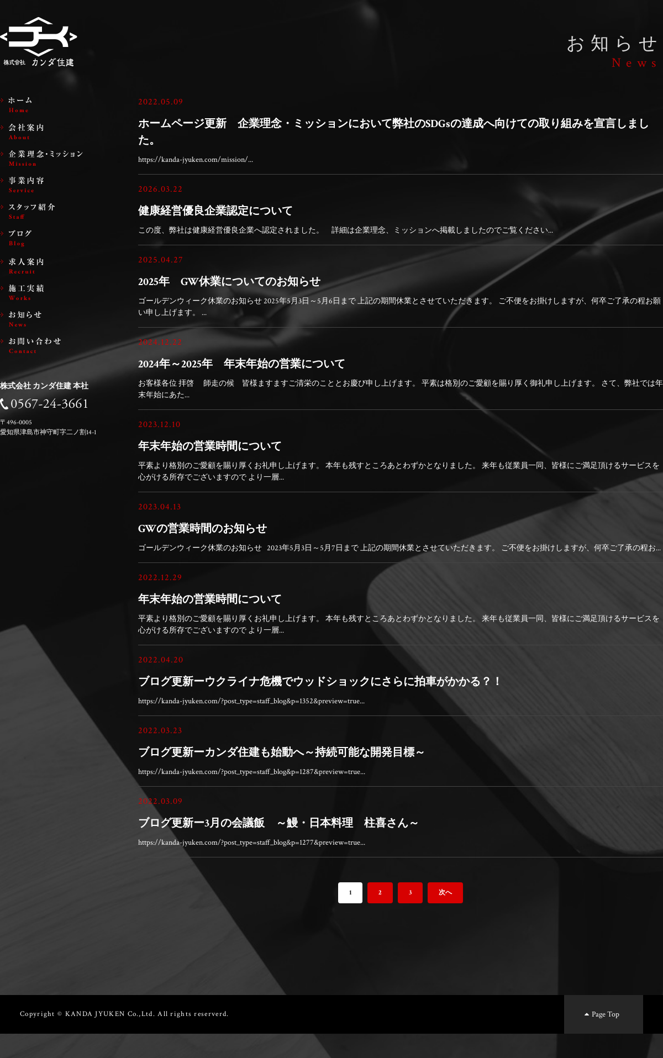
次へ (445, 917)
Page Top (600, 1038)
